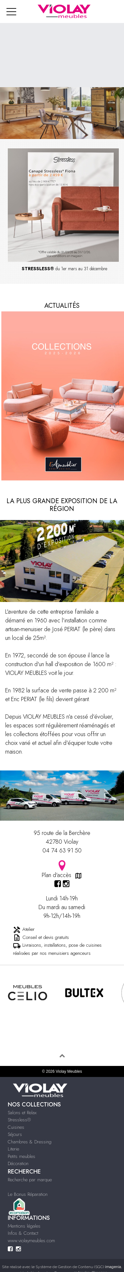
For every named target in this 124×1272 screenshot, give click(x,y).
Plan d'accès (62, 869)
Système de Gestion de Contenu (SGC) (78, 1267)
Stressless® (19, 1119)
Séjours (15, 1134)
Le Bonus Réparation (28, 1194)
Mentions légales (24, 1226)
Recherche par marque (30, 1179)
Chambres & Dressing (29, 1141)
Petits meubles (21, 1156)
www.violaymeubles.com (31, 1240)
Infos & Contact (23, 1233)
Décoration (18, 1163)
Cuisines (16, 1127)
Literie (13, 1148)
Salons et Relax (22, 1112)
